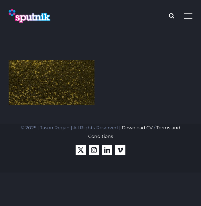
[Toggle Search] (171, 16)
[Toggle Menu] (188, 16)
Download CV (137, 127)
